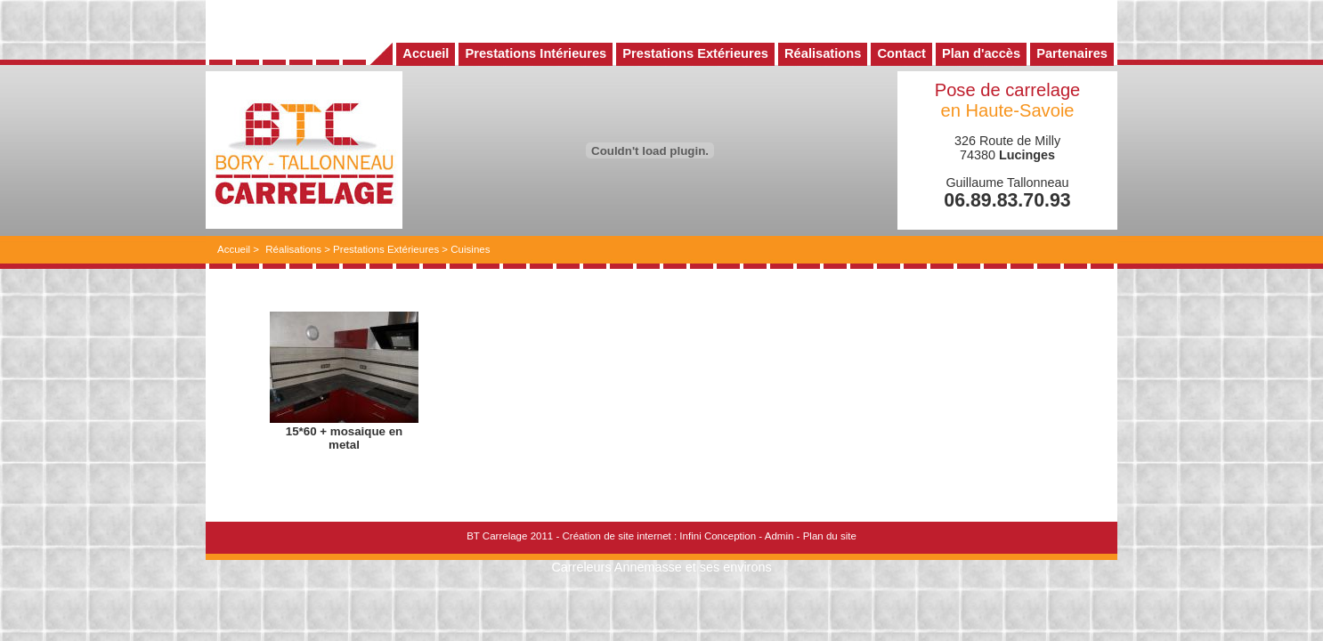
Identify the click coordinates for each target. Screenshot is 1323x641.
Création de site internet (616, 536)
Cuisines (470, 249)
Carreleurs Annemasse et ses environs (661, 567)
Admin (779, 536)
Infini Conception (717, 536)
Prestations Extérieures (386, 249)
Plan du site (829, 536)
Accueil (233, 249)
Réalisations (293, 249)
